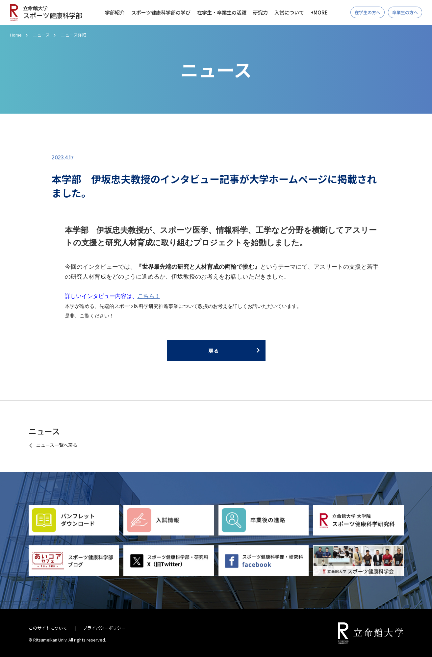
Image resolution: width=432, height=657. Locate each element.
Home (16, 35)
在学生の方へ (367, 12)
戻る (213, 350)
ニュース (41, 35)
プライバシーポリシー (104, 628)
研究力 (260, 12)
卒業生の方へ (405, 12)
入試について (289, 12)
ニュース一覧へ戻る (56, 445)
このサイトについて (48, 628)
